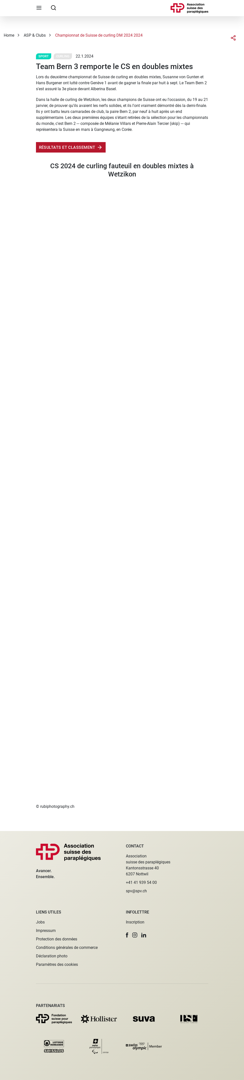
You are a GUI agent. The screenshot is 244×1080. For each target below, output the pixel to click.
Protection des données (56, 939)
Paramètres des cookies (57, 964)
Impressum (46, 930)
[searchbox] (53, 7)
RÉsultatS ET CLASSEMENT (67, 147)
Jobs (40, 922)
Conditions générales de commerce (67, 947)
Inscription (135, 922)
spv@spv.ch (136, 891)
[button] (127, 935)
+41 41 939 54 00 (141, 882)
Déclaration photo (51, 956)
